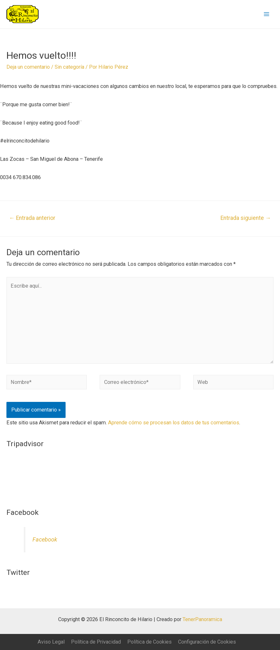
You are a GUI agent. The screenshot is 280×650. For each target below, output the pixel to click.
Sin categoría (69, 67)
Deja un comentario (28, 67)
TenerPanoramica (202, 619)
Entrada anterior (32, 218)
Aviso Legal (51, 642)
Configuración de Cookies (207, 642)
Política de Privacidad (96, 642)
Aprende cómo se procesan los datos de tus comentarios (173, 423)
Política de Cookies (149, 642)
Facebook (44, 539)
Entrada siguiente (246, 218)
